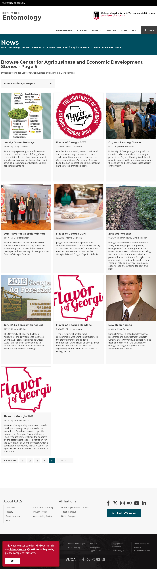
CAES (3, 47)
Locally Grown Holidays (19, 142)
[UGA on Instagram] (93, 560)
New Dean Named (120, 325)
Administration (13, 516)
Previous (9, 460)
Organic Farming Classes (125, 142)
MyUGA (93, 544)
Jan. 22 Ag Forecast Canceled (23, 325)
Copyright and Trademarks (117, 545)
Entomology (14, 47)
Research (96, 30)
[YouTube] (136, 503)
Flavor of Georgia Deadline (74, 325)
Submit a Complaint (141, 544)
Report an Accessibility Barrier (142, 549)
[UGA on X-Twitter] (88, 560)
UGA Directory (74, 548)
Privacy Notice (18, 549)
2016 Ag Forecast (119, 233)
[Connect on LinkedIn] (144, 503)
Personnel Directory (43, 507)
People (124, 30)
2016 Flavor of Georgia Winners (24, 233)
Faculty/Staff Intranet (124, 513)
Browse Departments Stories (37, 47)
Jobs (8, 520)
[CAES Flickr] (129, 503)
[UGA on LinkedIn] (103, 560)
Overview (10, 507)
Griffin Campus (68, 516)
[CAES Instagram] (122, 503)
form (32, 552)
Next (65, 460)
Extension (111, 30)
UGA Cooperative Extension (75, 507)
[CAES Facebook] (108, 503)
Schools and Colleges (76, 544)
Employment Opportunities (95, 549)
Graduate (82, 30)
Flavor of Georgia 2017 (71, 142)
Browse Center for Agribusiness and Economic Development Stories (88, 47)
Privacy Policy (40, 511)
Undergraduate (64, 30)
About (135, 30)
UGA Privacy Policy (120, 550)
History (9, 511)
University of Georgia (13, 3)
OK (13, 560)
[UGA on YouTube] (98, 560)
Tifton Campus (68, 511)
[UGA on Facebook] (83, 560)
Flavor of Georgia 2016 (71, 233)
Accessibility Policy (42, 516)
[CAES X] (115, 503)
